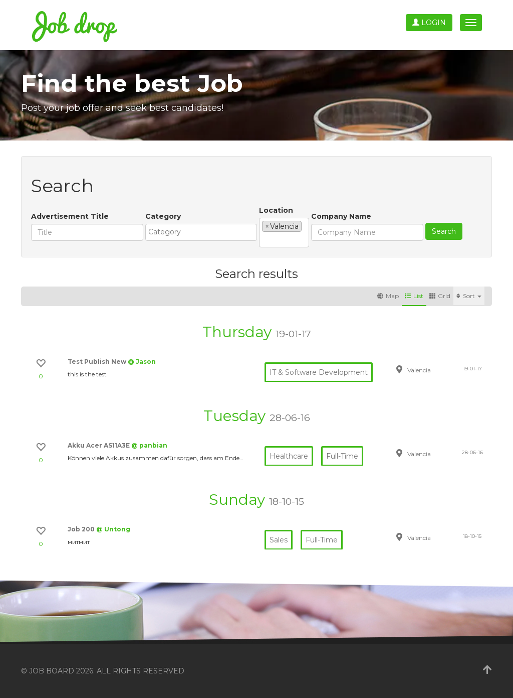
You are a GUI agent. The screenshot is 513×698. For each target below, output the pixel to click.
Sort (468, 296)
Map (388, 296)
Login (429, 22)
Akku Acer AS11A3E (99, 445)
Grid (439, 296)
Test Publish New (98, 361)
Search (444, 231)
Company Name (341, 216)
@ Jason (142, 361)
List (414, 296)
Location (276, 210)
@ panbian (149, 445)
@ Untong (113, 529)
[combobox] (201, 232)
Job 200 (82, 529)
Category (163, 216)
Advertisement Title (70, 216)
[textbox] (203, 232)
